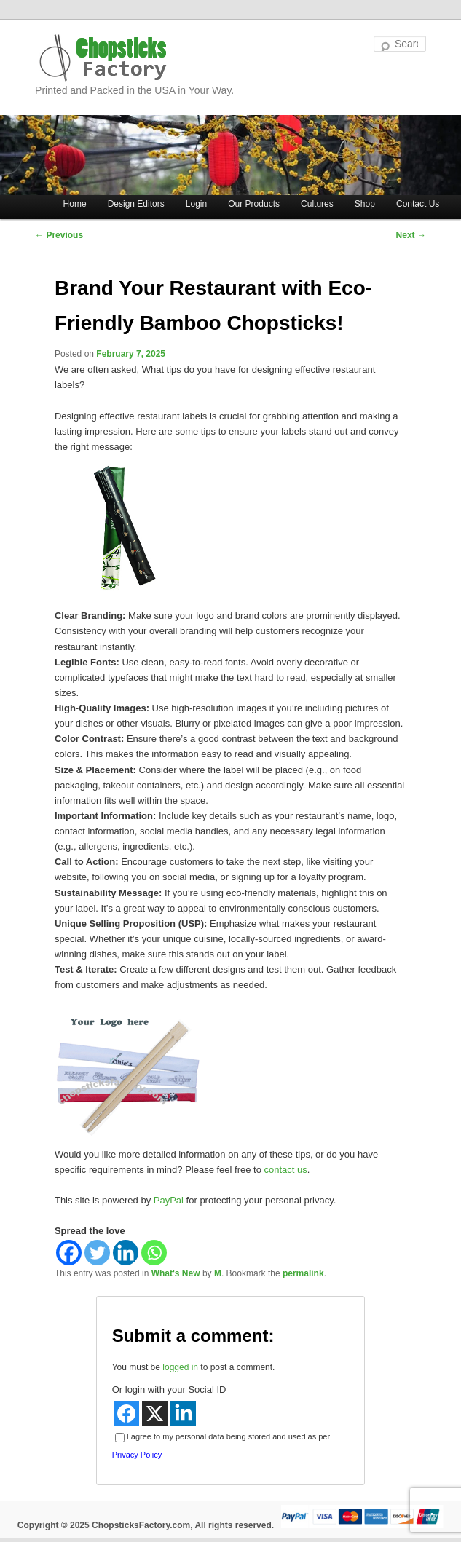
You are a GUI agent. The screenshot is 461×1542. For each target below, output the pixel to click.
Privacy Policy (137, 1454)
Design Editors (136, 204)
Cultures (317, 204)
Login (196, 204)
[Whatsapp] (154, 1252)
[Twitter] (97, 1252)
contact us (285, 1169)
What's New (175, 1273)
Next (411, 235)
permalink (303, 1273)
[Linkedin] (125, 1252)
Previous (59, 235)
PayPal (169, 1200)
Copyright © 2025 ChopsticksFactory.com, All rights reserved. (145, 1525)
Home (75, 204)
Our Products (254, 204)
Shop (365, 204)
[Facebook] (69, 1252)
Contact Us (417, 204)
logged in (180, 1367)
